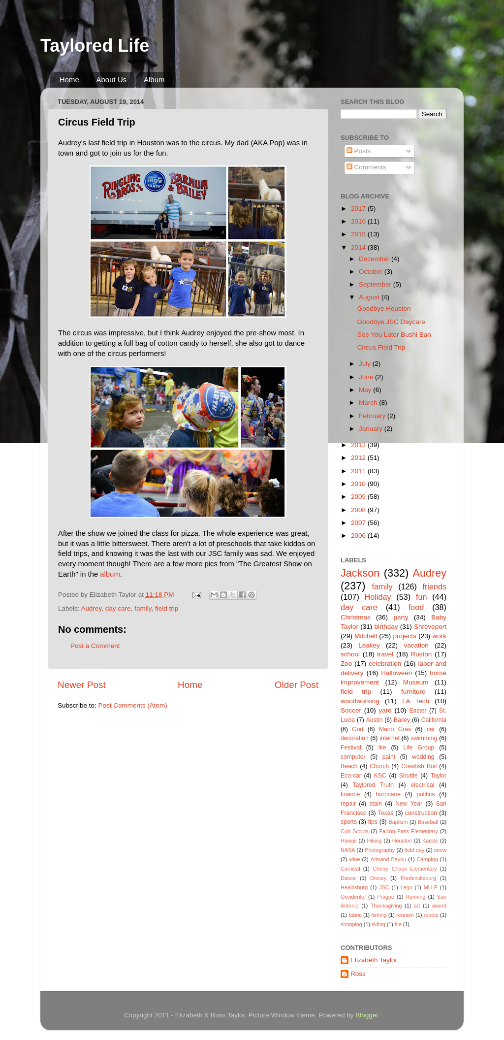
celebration (385, 663)
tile (398, 924)
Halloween (396, 673)
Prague (385, 897)
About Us (111, 79)
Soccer (351, 710)
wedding (423, 756)
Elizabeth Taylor (373, 960)
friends (434, 586)
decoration (355, 738)
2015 (359, 234)
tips (373, 821)
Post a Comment (95, 646)
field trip (166, 608)
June (367, 377)
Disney (378, 878)
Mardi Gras (395, 729)
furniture (413, 691)
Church (379, 766)
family (142, 608)
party (400, 617)
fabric (354, 915)
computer (353, 756)
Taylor (438, 775)
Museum (416, 682)
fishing (378, 915)
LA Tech (415, 701)
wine (354, 859)
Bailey (402, 719)
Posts (358, 151)
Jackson (360, 573)
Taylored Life (94, 45)
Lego (406, 887)
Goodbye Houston (384, 308)
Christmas (356, 617)
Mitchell (365, 636)
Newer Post (82, 685)
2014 (359, 247)
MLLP (431, 887)
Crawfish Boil (419, 766)
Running (415, 897)
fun (421, 596)
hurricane (388, 794)
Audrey (91, 608)
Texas (386, 813)
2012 (359, 457)
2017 (359, 208)
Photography (380, 850)
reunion (405, 915)
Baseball (428, 822)
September (376, 284)
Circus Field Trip (381, 347)
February (373, 416)
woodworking (360, 701)
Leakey (369, 645)
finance (350, 794)
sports (349, 821)
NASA (348, 850)
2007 (359, 522)
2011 (359, 471)
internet (389, 738)
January (371, 428)
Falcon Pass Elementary (408, 831)
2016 (359, 221)
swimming (423, 738)
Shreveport (430, 626)
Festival (351, 747)
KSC (380, 775)
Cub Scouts (355, 831)
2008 (359, 510)
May (366, 389)
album (110, 574)
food (416, 607)
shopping (351, 924)
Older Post (296, 685)
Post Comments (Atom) (132, 705)
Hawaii (348, 841)
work (439, 636)
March (369, 402)
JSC (384, 887)
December (375, 258)
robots (431, 915)
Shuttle (408, 775)
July (366, 363)
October (371, 271)
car (431, 729)
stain (375, 803)
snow (440, 850)
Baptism (398, 822)
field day (414, 850)
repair (348, 803)
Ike (382, 747)
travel (385, 654)
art (417, 906)
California (433, 719)
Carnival (350, 869)
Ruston (421, 654)
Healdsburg (354, 887)
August (370, 297)
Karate (430, 841)
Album (154, 79)
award (439, 906)
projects (404, 636)
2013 (359, 445)
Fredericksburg (418, 878)
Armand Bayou (388, 859)
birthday (386, 626)
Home (69, 79)
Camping (427, 859)
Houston (402, 841)
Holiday (378, 596)
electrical (422, 784)
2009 (359, 496)
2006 (359, 535)
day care (118, 608)
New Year (408, 803)
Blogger (366, 1015)
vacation (416, 645)
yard (385, 710)
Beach (349, 766)
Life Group (418, 747)
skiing (378, 924)
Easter (417, 710)
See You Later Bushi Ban (394, 334)
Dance (348, 878)
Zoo (346, 663)
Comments (366, 167)
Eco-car (351, 775)
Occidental (353, 897)
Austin (374, 719)
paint (388, 756)
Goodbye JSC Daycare (391, 321)
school (350, 654)
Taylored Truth (373, 784)
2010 (359, 484)
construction (421, 813)
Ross (358, 973)
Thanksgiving (386, 906)
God (357, 729)
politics (425, 794)
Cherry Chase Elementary (405, 869)
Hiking (374, 841)
